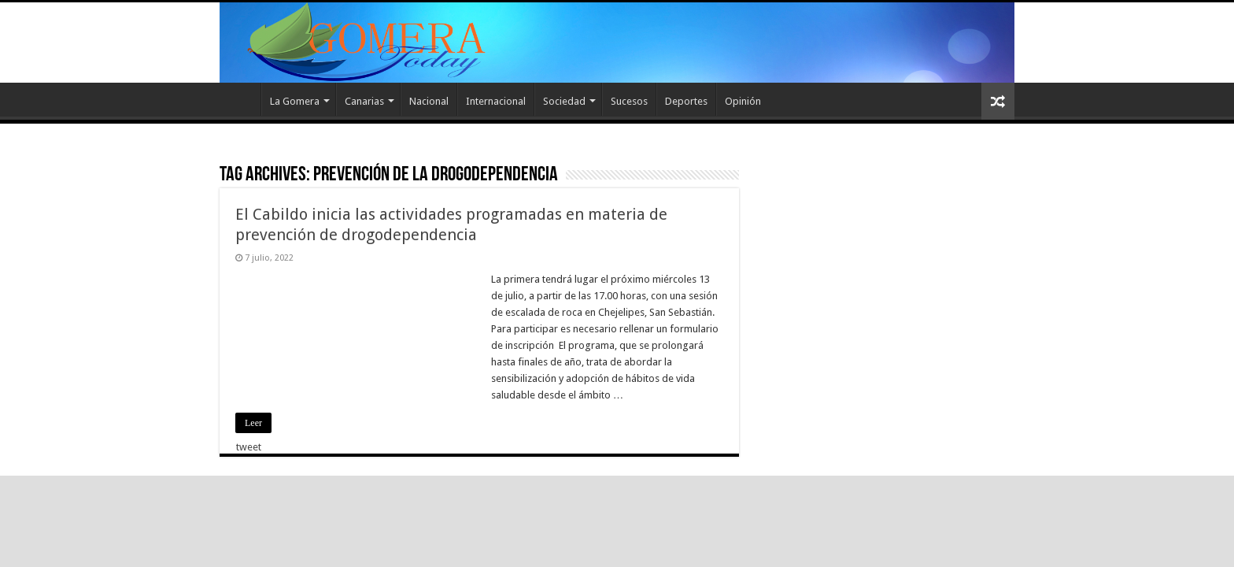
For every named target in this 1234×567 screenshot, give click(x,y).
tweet (248, 447)
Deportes (686, 101)
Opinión (743, 101)
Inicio (240, 99)
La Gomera (295, 101)
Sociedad (564, 101)
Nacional (429, 101)
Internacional (496, 101)
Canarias (364, 101)
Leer (253, 422)
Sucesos (629, 101)
